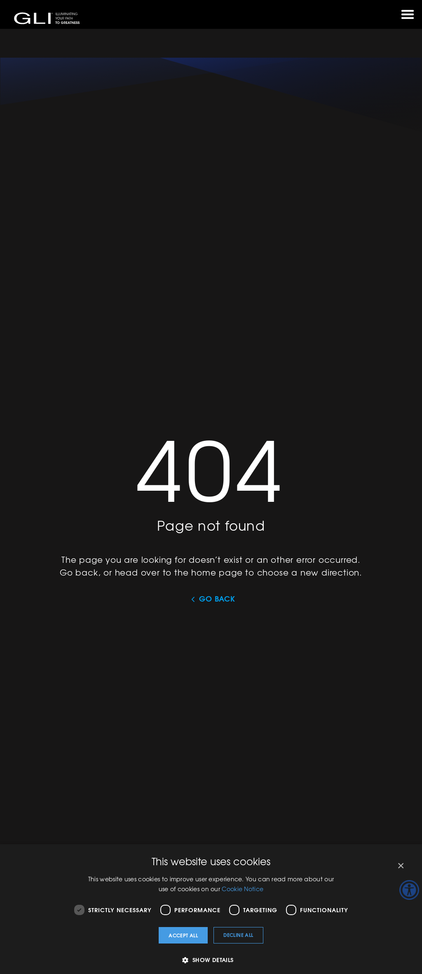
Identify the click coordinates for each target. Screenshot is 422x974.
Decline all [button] (238, 935)
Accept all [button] (183, 935)
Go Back (217, 598)
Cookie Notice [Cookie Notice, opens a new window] (242, 889)
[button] (210, 959)
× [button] (400, 866)
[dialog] (211, 909)
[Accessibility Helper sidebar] (409, 890)
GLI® (47, 18)
